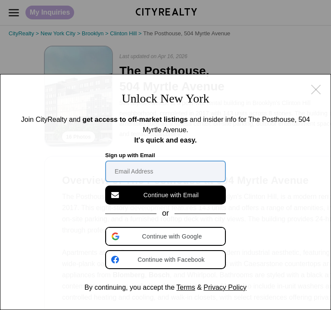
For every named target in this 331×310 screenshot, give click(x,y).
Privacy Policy (225, 287)
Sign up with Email (130, 155)
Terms (185, 287)
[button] (166, 236)
